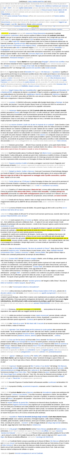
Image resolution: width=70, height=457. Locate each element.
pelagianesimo (26, 352)
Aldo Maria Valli (31, 323)
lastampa (13, 62)
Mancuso (30, 392)
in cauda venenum (29, 82)
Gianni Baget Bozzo (10, 374)
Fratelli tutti (15, 41)
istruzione (26, 333)
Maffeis (36, 356)
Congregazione (5, 49)
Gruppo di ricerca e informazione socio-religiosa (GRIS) (18, 45)
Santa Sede (4, 56)
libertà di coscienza (60, 344)
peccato (60, 368)
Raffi (18, 273)
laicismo (27, 335)
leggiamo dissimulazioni (20, 404)
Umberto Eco (37, 425)
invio (37, 185)
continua (57, 335)
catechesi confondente (53, 76)
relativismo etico (14, 250)
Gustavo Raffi (13, 258)
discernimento (5, 22)
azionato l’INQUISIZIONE (42, 303)
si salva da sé (34, 370)
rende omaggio (31, 258)
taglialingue (30, 94)
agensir (12, 356)
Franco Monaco (23, 16)
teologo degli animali (54, 423)
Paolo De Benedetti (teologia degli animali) (32, 417)
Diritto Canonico (7, 445)
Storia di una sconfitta (57, 62)
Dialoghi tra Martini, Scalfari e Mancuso (21, 171)
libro (32, 366)
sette (17, 47)
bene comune (61, 141)
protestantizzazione (55, 352)
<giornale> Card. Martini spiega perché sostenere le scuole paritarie (30, 329)
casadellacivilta (31, 90)
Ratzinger (59, 102)
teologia (61, 376)
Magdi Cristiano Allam (16, 90)
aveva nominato (12, 16)
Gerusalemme (47, 392)
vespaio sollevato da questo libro (17, 402)
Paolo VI (3, 86)
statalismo (21, 335)
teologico (7, 346)
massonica (59, 431)
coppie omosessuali (42, 315)
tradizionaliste (28, 8)
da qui (12, 443)
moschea (26, 356)
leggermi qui (63, 22)
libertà (32, 333)
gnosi (47, 372)
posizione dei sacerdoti (33, 68)
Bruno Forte (37, 346)
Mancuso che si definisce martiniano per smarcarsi (52, 6)
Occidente (7, 96)
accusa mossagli (19, 341)
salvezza (23, 340)
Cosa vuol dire (13, 340)
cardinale (15, 368)
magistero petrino (47, 350)
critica (24, 372)
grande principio (20, 43)
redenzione (4, 370)
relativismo (55, 94)
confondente (31, 350)
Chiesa (38, 340)
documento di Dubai (56, 39)
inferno (10, 398)
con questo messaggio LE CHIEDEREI (28, 309)
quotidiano (56, 72)
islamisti (38, 94)
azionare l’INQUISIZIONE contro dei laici (14, 216)
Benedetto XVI (29, 72)
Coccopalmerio (5, 35)
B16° (9, 8)
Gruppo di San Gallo (27, 66)
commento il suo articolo (50, 185)
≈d (9, 429)
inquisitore (59, 29)
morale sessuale (50, 68)
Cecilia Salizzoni (14, 181)
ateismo (33, 335)
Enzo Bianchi (31, 341)
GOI (31, 39)
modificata (30, 26)
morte (10, 78)
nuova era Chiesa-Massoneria (35, 33)
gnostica (41, 344)
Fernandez (58, 47)
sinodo (17, 112)
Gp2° (5, 8)
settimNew (14, 35)
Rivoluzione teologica (17, 57)
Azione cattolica (59, 16)
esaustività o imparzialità (20, 26)
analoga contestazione (12, 348)
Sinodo (6, 66)
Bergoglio (45, 62)
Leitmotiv (42, 352)
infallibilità (25, 86)
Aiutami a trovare (34, 86)
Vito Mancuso (45, 72)
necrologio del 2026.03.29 (44, 437)
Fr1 (10, 39)
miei (54, 26)
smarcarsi (32, 80)
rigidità (21, 8)
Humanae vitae (61, 84)
